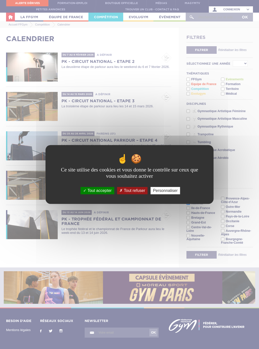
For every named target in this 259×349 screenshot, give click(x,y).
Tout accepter (97, 190)
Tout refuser (132, 190)
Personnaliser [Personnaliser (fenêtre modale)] (165, 190)
